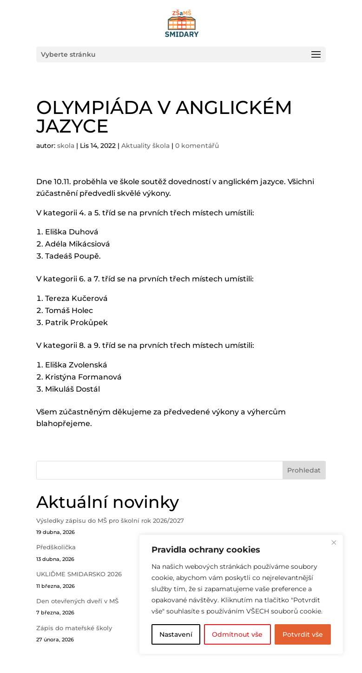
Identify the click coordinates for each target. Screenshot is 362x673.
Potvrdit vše (303, 634)
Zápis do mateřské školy (74, 628)
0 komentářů (197, 145)
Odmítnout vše (237, 634)
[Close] (333, 542)
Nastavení (175, 634)
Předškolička (56, 547)
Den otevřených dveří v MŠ (77, 601)
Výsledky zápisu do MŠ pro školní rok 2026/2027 (110, 520)
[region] (241, 594)
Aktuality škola (145, 145)
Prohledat (304, 470)
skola (65, 145)
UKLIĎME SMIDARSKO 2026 (79, 574)
